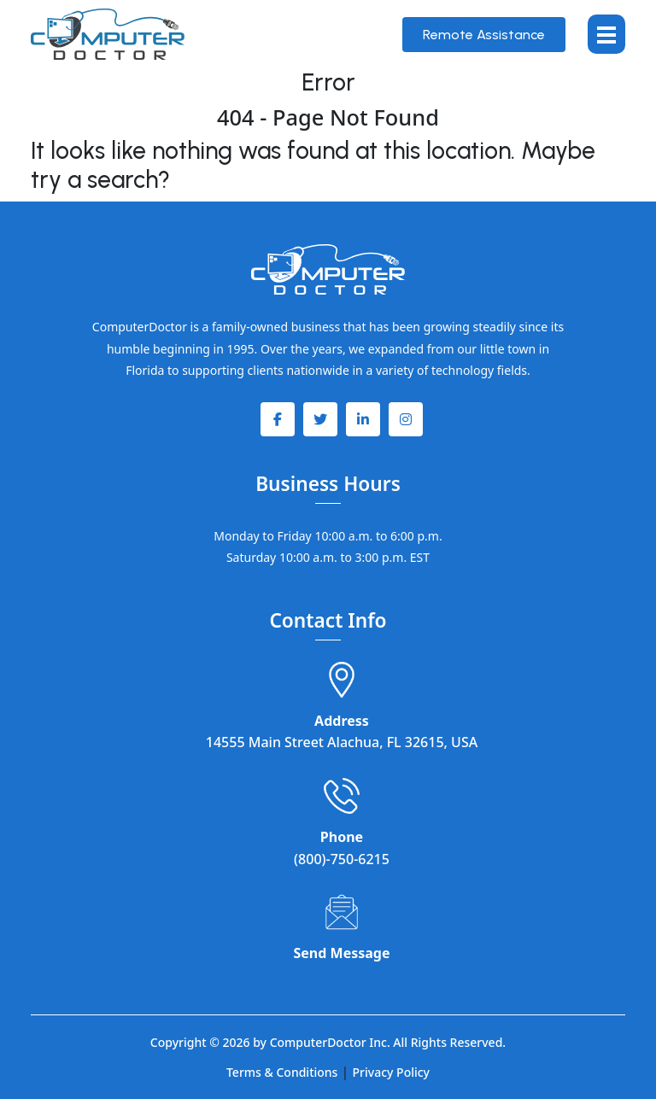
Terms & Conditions (281, 1072)
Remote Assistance (484, 34)
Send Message (342, 953)
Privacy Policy (391, 1072)
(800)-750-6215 (342, 859)
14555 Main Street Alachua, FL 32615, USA (341, 742)
